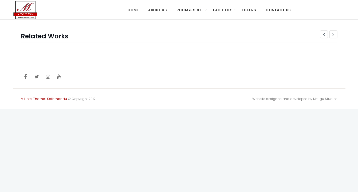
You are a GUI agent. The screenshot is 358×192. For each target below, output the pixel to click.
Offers (249, 10)
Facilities (223, 10)
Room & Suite (190, 10)
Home (133, 10)
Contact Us (278, 10)
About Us (157, 10)
